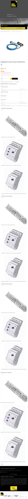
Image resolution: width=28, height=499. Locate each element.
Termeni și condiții (5, 496)
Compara (17, 81)
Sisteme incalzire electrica (6, 30)
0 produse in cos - (11, 16)
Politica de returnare (12, 496)
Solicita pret (13, 78)
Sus (2, 464)
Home (1, 30)
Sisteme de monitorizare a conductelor (16, 30)
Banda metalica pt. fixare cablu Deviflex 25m (8, 137)
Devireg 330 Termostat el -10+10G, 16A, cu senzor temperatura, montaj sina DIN (13, 193)
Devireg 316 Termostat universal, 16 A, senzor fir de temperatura (11, 165)
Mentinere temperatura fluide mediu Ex (5, 31)
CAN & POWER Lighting (14, 4)
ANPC (26, 496)
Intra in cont (10, 14)
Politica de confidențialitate (20, 496)
